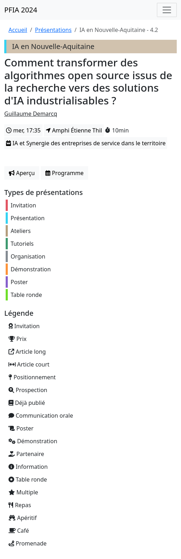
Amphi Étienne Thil (74, 130)
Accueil (18, 30)
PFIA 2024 (20, 10)
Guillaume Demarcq (30, 114)
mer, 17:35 (23, 130)
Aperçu (22, 173)
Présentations (53, 30)
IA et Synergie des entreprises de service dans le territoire (85, 143)
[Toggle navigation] (167, 10)
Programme (64, 173)
